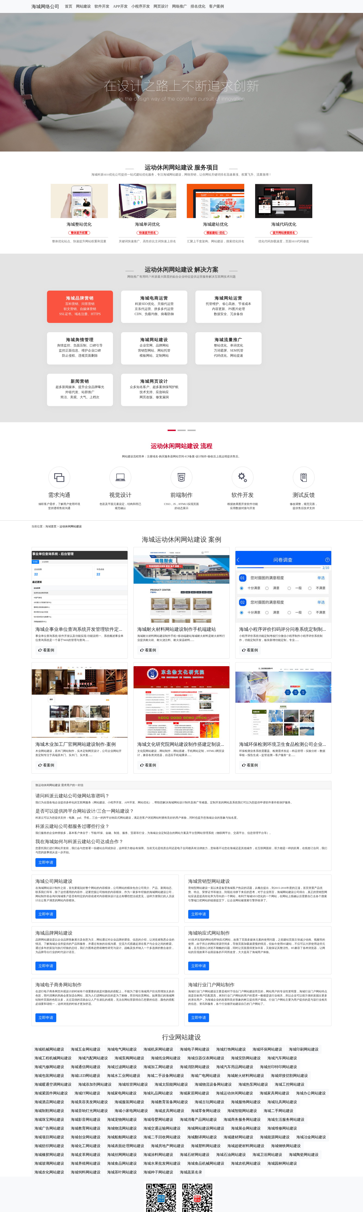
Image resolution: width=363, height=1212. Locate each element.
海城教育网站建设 (85, 1087)
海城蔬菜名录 (191, 1131)
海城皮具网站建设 (169, 1070)
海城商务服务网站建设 (242, 1079)
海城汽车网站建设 (282, 1017)
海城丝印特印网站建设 (278, 1026)
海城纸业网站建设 (166, 1017)
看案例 (46, 609)
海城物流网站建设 (122, 1087)
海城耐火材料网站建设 (245, 1035)
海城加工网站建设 (158, 1026)
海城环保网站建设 (267, 1008)
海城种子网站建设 (158, 1131)
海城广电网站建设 (205, 1035)
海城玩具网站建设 (282, 1061)
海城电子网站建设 (195, 1008)
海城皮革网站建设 (85, 1114)
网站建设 (83, 6)
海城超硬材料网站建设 (245, 1105)
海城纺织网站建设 (49, 1105)
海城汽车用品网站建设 (234, 1026)
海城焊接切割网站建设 (289, 1035)
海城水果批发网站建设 (162, 1122)
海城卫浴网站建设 (267, 1114)
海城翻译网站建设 (202, 1096)
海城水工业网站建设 (123, 1035)
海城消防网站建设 (195, 1026)
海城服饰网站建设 (246, 1061)
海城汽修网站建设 (49, 1026)
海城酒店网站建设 (49, 1061)
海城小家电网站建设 (131, 1070)
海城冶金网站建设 (311, 1096)
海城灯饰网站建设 (231, 1008)
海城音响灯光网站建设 (89, 1070)
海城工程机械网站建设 (53, 1017)
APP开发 (120, 6)
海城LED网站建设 (85, 1035)
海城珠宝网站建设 (49, 1079)
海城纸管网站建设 (133, 1043)
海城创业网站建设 (85, 1096)
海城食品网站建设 (122, 1122)
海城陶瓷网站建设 (304, 1114)
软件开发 (101, 6)
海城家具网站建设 (274, 1052)
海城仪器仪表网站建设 (205, 1017)
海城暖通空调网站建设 (53, 1043)
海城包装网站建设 (49, 1035)
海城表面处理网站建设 (125, 1105)
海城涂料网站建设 (158, 1114)
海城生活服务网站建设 (285, 1079)
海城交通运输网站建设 (162, 1087)
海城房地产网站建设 (167, 1105)
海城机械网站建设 (49, 1008)
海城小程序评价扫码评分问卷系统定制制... (282, 588)
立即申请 (45, 821)
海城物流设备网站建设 (213, 1043)
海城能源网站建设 (275, 1096)
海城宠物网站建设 (122, 1079)
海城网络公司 (45, 6)
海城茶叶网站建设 (122, 1131)
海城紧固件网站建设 (51, 1052)
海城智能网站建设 (242, 1070)
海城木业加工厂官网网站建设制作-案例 (75, 703)
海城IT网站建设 (87, 1052)
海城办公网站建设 (311, 1052)
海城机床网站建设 (158, 1008)
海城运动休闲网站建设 (234, 1052)
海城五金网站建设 (85, 1008)
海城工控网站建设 (289, 1043)
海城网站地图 (181, 1206)
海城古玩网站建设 (209, 1061)
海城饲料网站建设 (85, 1131)
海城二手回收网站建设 (162, 1096)
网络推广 (179, 6)
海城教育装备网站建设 (169, 1061)
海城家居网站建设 (194, 1052)
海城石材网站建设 (195, 1114)
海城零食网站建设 (206, 1070)
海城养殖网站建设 (85, 1122)
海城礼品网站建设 (158, 1052)
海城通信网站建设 (85, 1026)
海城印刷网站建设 (304, 1008)
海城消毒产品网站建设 (198, 1079)
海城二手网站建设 (278, 1070)
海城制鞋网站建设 (49, 1070)
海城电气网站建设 (122, 1008)
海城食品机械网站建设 (205, 1122)
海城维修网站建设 (282, 1087)
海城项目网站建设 (49, 1096)
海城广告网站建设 (49, 1087)
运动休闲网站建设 (70, 485)
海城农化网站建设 (49, 1131)
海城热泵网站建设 (253, 1043)
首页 (68, 6)
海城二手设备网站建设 (165, 1035)
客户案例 (216, 6)
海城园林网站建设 (282, 1122)
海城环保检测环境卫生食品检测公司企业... (282, 703)
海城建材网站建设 (238, 1096)
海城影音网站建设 (85, 1079)
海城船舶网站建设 (122, 1096)
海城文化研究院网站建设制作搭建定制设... (180, 703)
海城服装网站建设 (129, 1061)
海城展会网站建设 (246, 1087)
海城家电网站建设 (122, 1052)
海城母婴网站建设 (158, 1079)
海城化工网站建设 (85, 1105)
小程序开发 (140, 6)
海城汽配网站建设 (93, 1017)
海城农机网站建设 (246, 1122)
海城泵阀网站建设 (129, 1017)
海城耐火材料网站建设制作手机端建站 (176, 588)
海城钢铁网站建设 (286, 1105)
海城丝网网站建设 (122, 1114)
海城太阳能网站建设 (171, 1043)
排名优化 (198, 6)
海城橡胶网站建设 (49, 1114)
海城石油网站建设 (231, 1114)
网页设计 (160, 6)
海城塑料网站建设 (206, 1105)
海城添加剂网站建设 (95, 1043)
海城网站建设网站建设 (205, 1087)
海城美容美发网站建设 (89, 1061)
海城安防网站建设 (246, 1017)
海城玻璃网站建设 (49, 1122)
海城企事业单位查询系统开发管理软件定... (78, 588)
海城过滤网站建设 (122, 1026)
